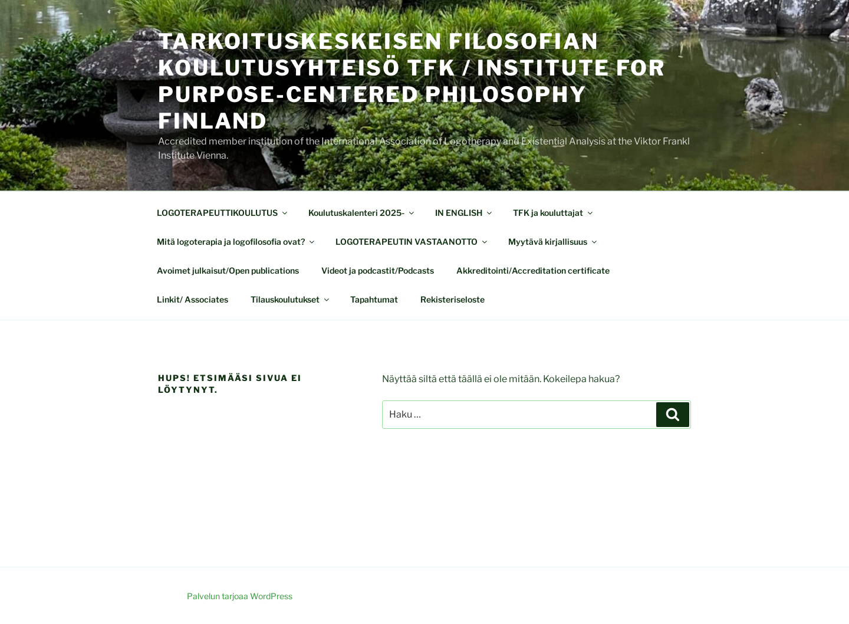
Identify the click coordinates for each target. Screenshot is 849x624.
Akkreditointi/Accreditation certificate (533, 270)
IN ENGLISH (464, 213)
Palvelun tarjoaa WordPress (239, 596)
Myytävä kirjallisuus (553, 242)
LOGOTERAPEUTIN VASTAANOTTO (412, 242)
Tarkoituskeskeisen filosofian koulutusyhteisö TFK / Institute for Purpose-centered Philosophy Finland (412, 81)
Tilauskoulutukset (291, 299)
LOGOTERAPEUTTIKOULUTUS (223, 213)
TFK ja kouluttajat (553, 213)
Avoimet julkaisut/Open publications (228, 270)
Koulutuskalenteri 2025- (362, 213)
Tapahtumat (374, 299)
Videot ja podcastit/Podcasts (377, 270)
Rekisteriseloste (452, 299)
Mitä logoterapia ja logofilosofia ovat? (236, 242)
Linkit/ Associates (192, 299)
